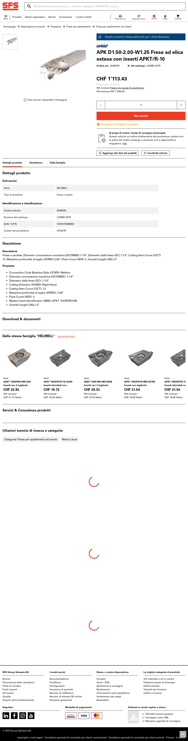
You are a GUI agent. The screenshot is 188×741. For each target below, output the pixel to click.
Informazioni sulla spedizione (113, 693)
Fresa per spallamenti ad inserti (113, 26)
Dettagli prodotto (12, 162)
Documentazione (59, 679)
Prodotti (17, 17)
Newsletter (103, 700)
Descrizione (36, 162)
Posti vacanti (10, 689)
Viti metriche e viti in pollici (159, 679)
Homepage (9, 26)
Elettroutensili (151, 686)
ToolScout (55, 682)
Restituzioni (103, 689)
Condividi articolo (156, 153)
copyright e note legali (30, 737)
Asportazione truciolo (33, 26)
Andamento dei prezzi (109, 696)
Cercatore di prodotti (61, 689)
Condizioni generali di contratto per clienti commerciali (75, 737)
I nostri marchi (84, 17)
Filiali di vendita (12, 686)
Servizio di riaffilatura (62, 693)
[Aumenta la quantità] (181, 105)
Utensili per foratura (155, 689)
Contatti (101, 679)
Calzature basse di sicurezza (159, 682)
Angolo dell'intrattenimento (18, 700)
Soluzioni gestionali (61, 700)
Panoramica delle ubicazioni (18, 682)
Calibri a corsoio (153, 693)
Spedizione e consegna (110, 686)
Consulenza (65, 17)
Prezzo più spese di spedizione (127, 88)
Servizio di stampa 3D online (66, 696)
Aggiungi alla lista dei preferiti (118, 153)
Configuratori (57, 686)
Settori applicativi (35, 17)
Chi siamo (8, 693)
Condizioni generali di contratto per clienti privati (136, 737)
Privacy (170, 737)
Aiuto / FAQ (103, 682)
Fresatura (56, 26)
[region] (13, 69)
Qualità (7, 696)
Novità (6, 679)
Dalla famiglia (57, 162)
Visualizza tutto (66, 336)
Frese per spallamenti (78, 26)
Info (125, 143)
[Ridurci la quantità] (101, 105)
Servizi (52, 17)
